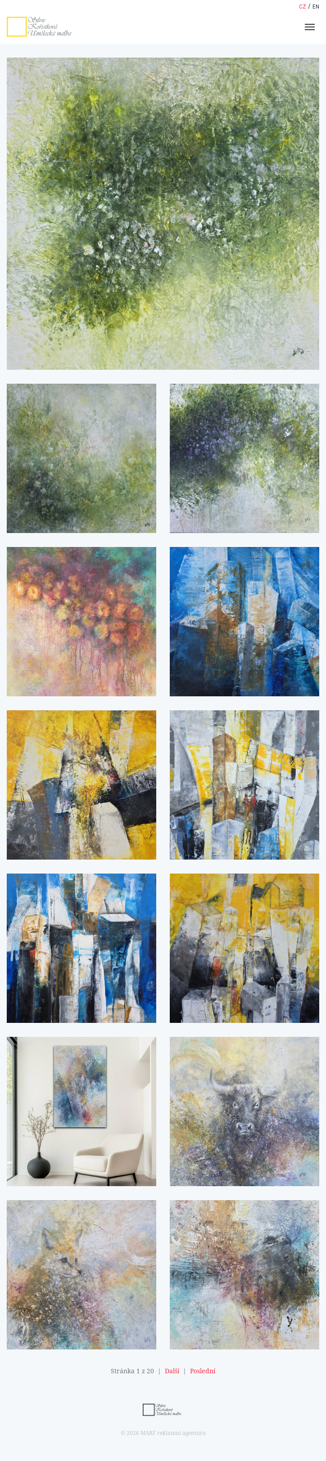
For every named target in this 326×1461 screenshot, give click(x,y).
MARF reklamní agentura (173, 1433)
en (315, 7)
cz (302, 7)
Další (172, 1371)
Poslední (202, 1371)
